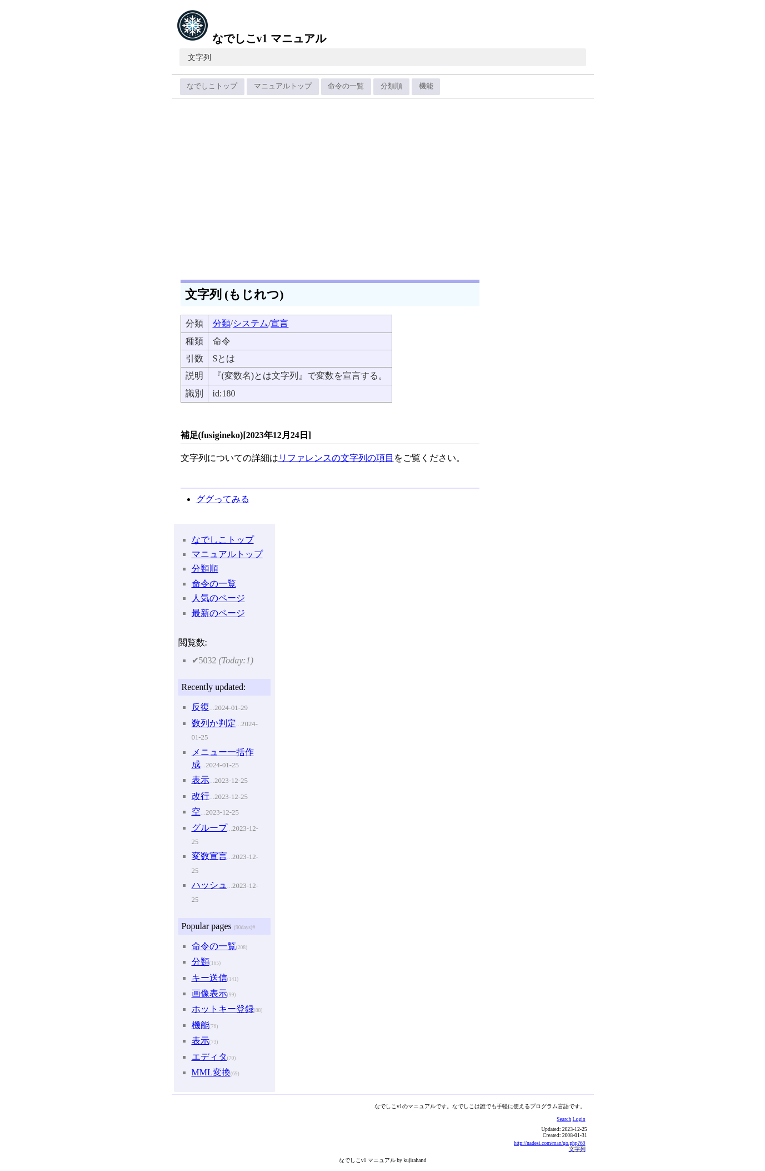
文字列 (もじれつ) (234, 294)
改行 (200, 796)
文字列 (199, 57)
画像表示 (209, 993)
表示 (200, 780)
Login (579, 1119)
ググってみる (222, 499)
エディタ (209, 1056)
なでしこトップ (212, 86)
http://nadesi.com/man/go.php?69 (549, 1143)
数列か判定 (214, 723)
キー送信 (209, 978)
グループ (209, 827)
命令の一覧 (346, 86)
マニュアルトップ (283, 86)
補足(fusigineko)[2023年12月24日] (246, 435)
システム (250, 323)
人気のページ (218, 598)
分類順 (391, 86)
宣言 (279, 323)
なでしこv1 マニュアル (251, 38)
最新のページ (218, 613)
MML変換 (211, 1072)
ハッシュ (209, 885)
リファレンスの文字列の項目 (336, 458)
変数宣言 (209, 856)
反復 (200, 707)
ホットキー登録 (223, 1009)
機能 (426, 86)
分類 (222, 323)
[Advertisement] (382, 185)
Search (564, 1119)
